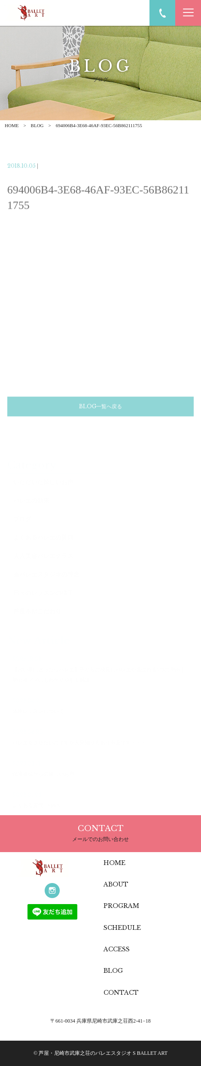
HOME (11, 125)
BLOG (37, 125)
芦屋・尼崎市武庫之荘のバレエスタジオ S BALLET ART (103, 1053)
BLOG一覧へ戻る (100, 414)
